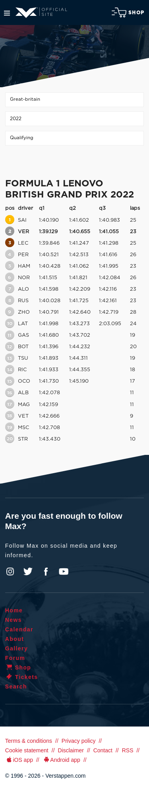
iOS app (19, 760)
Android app (61, 760)
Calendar (19, 629)
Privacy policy (79, 741)
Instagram (10, 571)
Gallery (16, 648)
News (13, 620)
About (14, 639)
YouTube (63, 571)
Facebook (46, 571)
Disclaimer (71, 750)
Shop (128, 12)
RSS (128, 750)
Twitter (28, 571)
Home (14, 610)
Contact (102, 750)
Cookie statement (26, 750)
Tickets (21, 677)
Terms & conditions (28, 741)
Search (16, 686)
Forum (15, 658)
